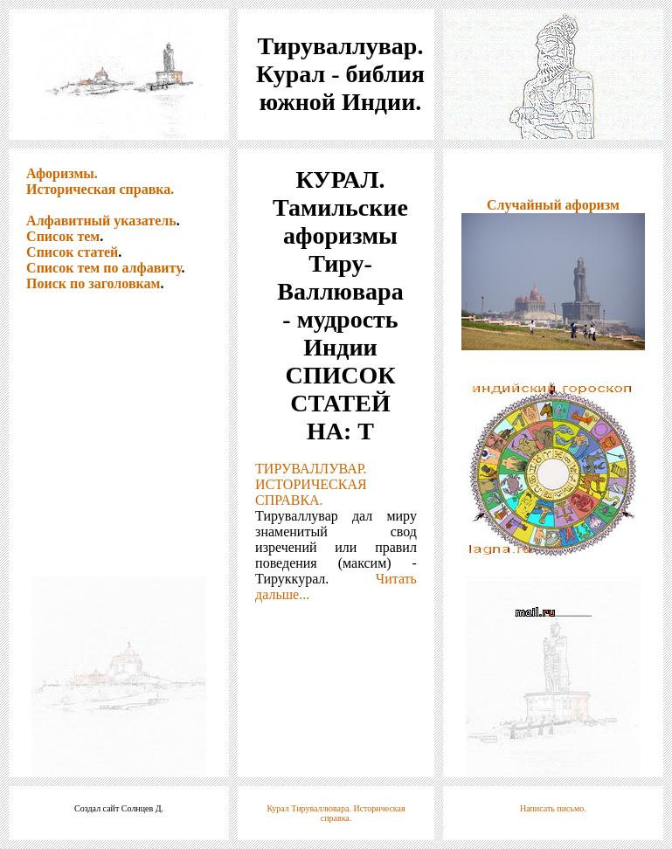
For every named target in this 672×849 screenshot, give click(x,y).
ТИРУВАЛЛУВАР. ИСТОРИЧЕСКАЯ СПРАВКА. (311, 484)
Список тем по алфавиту (103, 267)
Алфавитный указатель (101, 220)
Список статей (72, 252)
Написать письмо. (553, 808)
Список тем (63, 236)
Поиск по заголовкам (93, 283)
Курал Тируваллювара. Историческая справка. (336, 813)
